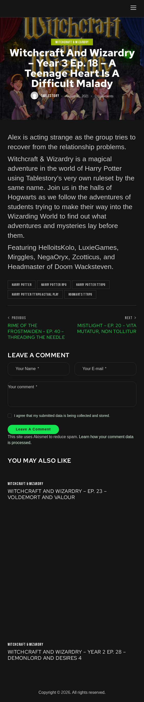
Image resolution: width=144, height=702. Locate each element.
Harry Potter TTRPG (90, 285)
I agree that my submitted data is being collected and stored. (62, 416)
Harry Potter (21, 285)
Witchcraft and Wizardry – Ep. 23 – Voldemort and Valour (57, 495)
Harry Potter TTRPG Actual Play (35, 294)
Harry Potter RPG (54, 285)
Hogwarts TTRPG (80, 294)
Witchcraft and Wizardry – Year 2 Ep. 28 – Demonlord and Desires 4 (67, 655)
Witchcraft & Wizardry (72, 42)
